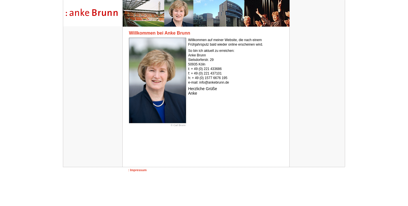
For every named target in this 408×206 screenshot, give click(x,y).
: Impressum (137, 170)
